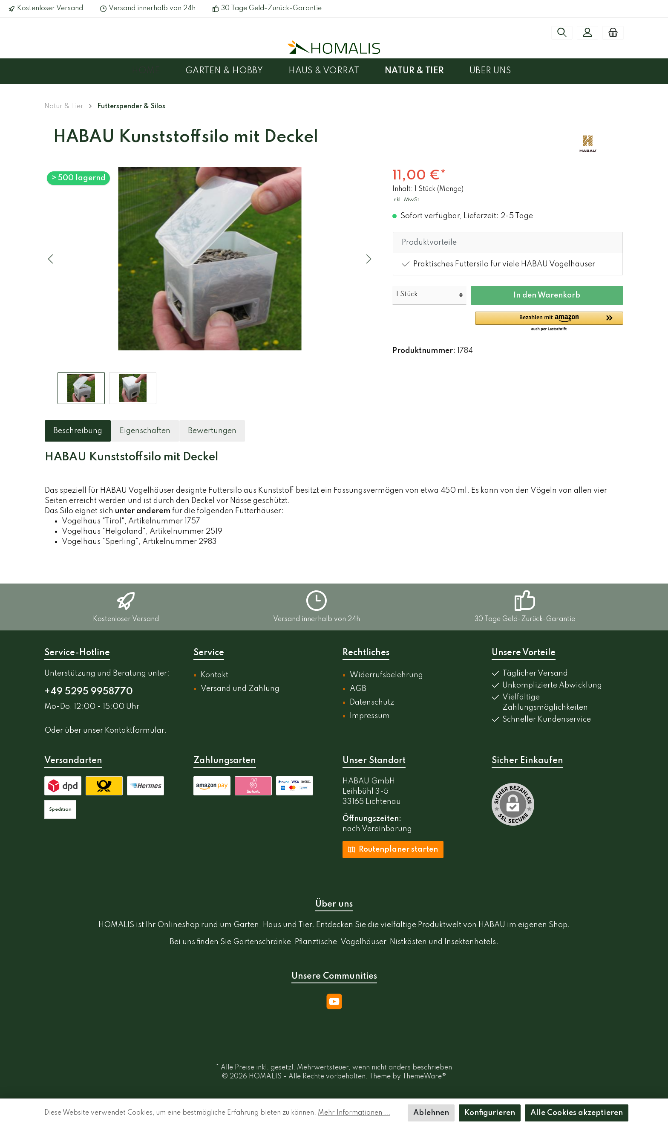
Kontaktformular (134, 730)
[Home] (158, 71)
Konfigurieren (489, 1113)
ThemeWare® (424, 1076)
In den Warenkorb (546, 295)
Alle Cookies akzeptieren (576, 1113)
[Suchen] (562, 33)
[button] (549, 322)
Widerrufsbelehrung (386, 675)
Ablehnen (431, 1113)
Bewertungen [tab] (212, 431)
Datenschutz (372, 702)
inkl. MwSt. (406, 199)
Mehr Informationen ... (354, 1113)
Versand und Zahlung (240, 689)
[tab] (78, 431)
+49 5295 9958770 (88, 691)
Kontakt (214, 675)
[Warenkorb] (613, 33)
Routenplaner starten (393, 849)
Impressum (370, 716)
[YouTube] (334, 1001)
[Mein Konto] (587, 33)
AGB (358, 689)
